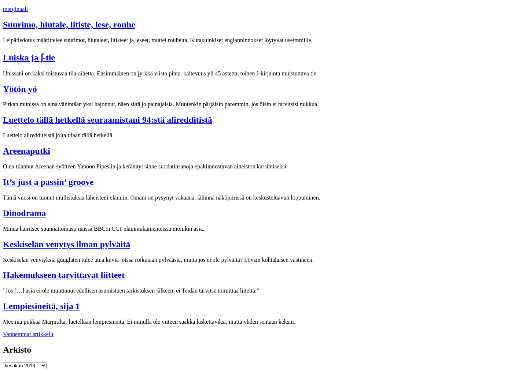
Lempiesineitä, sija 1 (41, 306)
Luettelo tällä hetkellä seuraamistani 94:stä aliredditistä (107, 119)
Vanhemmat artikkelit (28, 334)
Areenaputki (26, 151)
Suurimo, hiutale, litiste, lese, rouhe (69, 24)
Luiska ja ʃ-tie (29, 57)
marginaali (15, 9)
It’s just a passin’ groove (48, 182)
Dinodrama (24, 213)
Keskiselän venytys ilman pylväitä (66, 244)
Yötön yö (20, 89)
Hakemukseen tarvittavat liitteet (64, 275)
